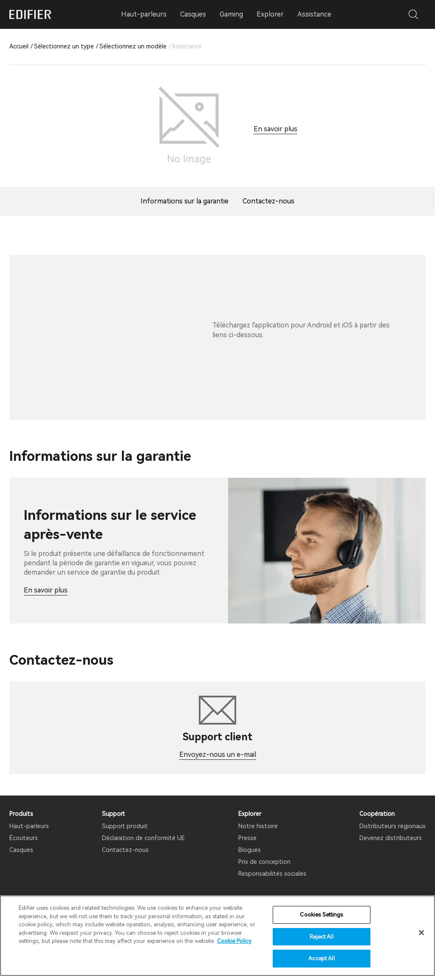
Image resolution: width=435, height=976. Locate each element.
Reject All (321, 937)
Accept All (321, 958)
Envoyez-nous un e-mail (217, 754)
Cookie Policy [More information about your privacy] (234, 941)
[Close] (421, 932)
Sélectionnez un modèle (133, 46)
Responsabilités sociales (272, 873)
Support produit (125, 826)
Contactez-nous (125, 849)
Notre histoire (258, 826)
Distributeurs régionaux (392, 826)
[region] (217, 935)
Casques (21, 849)
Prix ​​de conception (264, 861)
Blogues (249, 849)
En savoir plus (275, 129)
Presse (247, 838)
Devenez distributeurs (390, 838)
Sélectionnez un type (64, 46)
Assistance (314, 14)
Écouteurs (23, 838)
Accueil (18, 46)
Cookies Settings (321, 914)
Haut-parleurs (29, 826)
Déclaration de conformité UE (143, 838)
